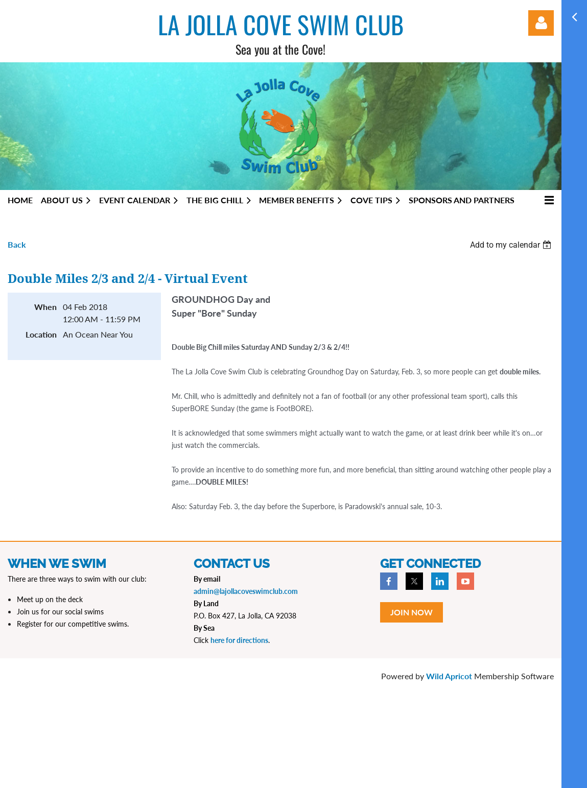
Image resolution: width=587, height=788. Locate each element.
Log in (541, 23)
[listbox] (512, 244)
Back (17, 244)
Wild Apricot (449, 676)
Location (41, 334)
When (45, 307)
